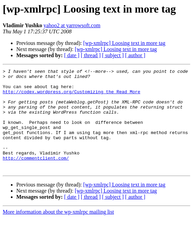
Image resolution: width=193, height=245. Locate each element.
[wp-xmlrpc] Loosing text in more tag (124, 43)
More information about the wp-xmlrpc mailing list (58, 232)
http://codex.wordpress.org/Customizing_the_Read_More (71, 97)
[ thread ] (91, 55)
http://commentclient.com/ (36, 176)
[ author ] (135, 55)
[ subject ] (113, 55)
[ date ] (71, 55)
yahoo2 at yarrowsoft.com (71, 25)
